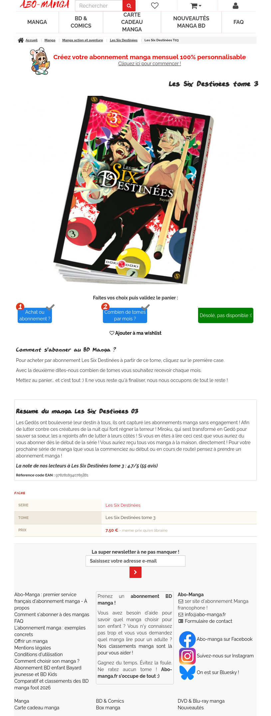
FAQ (238, 22)
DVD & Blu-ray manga (201, 701)
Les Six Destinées (123, 505)
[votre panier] (196, 5)
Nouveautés (191, 707)
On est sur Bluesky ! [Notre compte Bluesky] (209, 672)
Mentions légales (32, 647)
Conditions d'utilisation (38, 654)
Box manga (108, 707)
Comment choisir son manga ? (46, 661)
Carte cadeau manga (132, 22)
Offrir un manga (31, 641)
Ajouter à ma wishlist (135, 333)
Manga (37, 22)
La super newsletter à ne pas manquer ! (135, 563)
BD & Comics (81, 22)
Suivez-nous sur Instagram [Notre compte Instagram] (216, 655)
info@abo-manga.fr (205, 614)
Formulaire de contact (208, 621)
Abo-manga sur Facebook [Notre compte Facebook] (216, 639)
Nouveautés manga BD (191, 22)
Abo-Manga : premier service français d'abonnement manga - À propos (50, 601)
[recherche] (99, 5)
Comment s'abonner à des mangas (51, 614)
